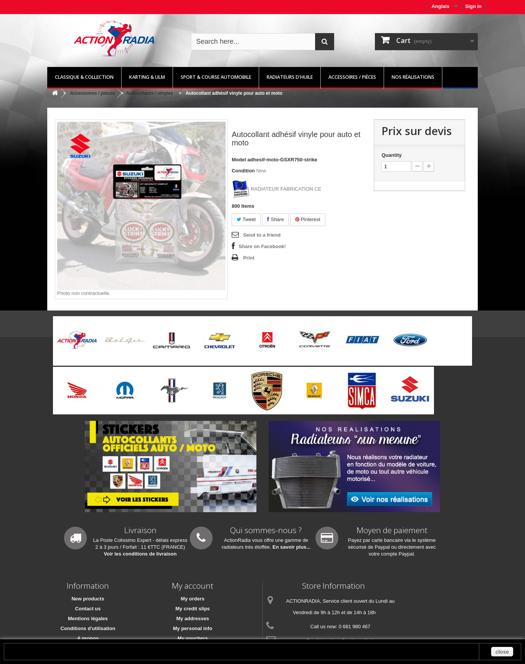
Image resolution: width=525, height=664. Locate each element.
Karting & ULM (147, 77)
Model (239, 159)
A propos (88, 638)
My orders (193, 599)
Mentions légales (88, 618)
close (502, 652)
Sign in (473, 6)
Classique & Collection (84, 77)
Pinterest (307, 219)
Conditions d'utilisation (88, 628)
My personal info (192, 628)
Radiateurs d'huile (290, 77)
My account (192, 585)
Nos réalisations (413, 77)
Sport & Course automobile (216, 77)
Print (248, 258)
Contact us (88, 608)
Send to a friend (261, 235)
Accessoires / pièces (352, 77)
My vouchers (193, 638)
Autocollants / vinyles (149, 93)
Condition (243, 171)
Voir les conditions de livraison (140, 554)
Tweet (246, 219)
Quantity (391, 155)
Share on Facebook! (262, 246)
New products (88, 599)
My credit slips (193, 608)
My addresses (192, 618)
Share (275, 219)
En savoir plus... (291, 547)
